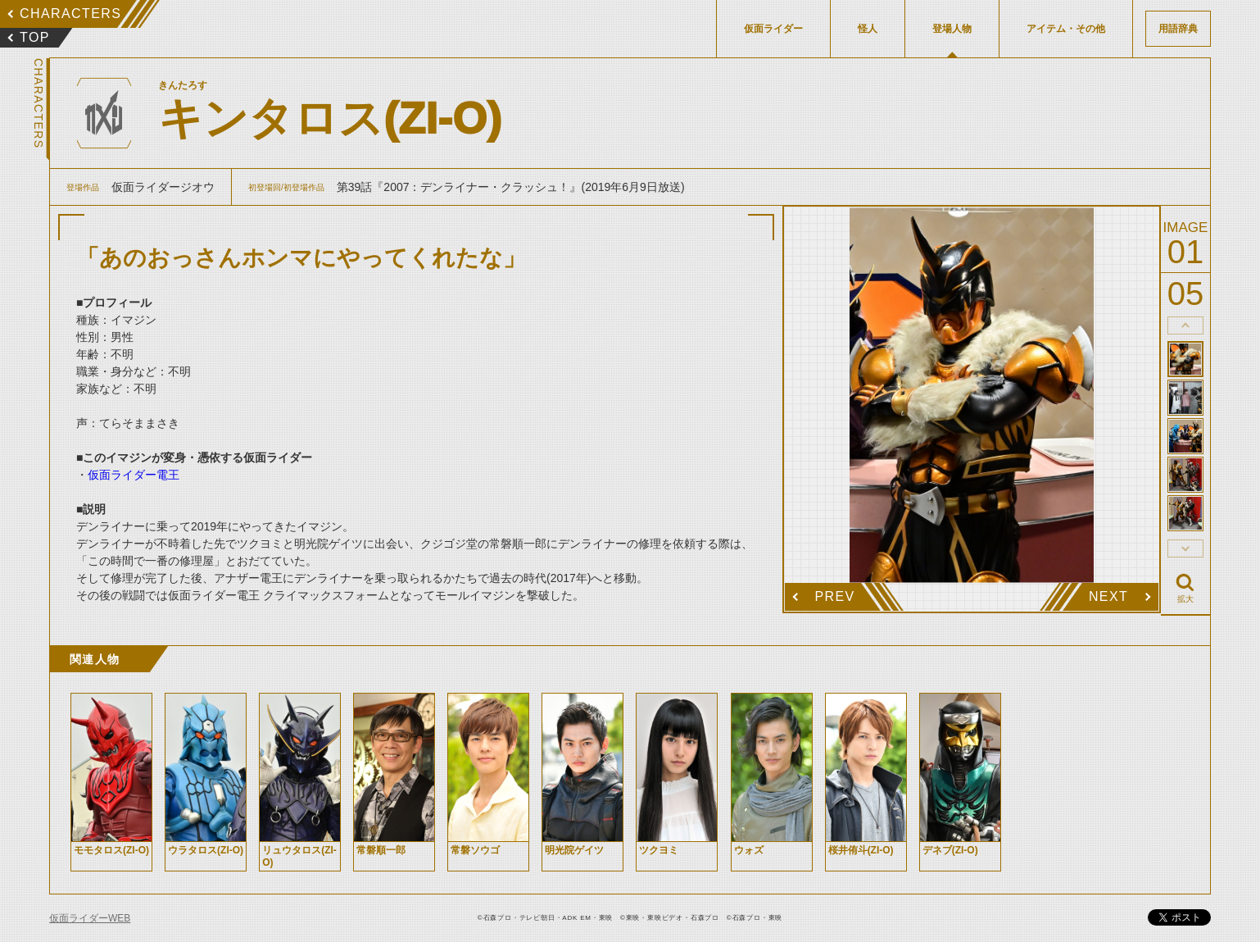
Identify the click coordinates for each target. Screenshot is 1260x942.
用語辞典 (1178, 28)
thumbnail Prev (1185, 325)
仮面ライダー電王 (133, 474)
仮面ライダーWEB (89, 918)
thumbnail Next (1185, 548)
